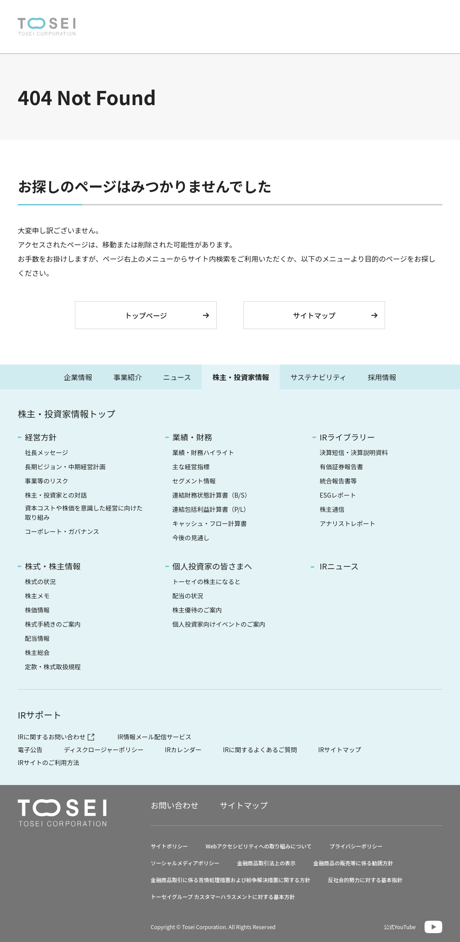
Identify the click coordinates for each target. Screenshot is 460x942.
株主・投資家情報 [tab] (240, 377)
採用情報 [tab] (382, 377)
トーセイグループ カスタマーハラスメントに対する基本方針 (223, 896)
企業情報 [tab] (78, 377)
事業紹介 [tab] (127, 377)
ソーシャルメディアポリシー (185, 863)
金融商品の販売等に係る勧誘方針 (353, 863)
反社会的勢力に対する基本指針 (365, 879)
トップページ (146, 315)
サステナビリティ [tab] (318, 377)
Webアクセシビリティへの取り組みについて (259, 846)
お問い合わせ (349, 15)
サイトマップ (314, 315)
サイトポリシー (169, 846)
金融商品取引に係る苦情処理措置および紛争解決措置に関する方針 (230, 879)
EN (411, 14)
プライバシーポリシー (355, 846)
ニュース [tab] (177, 377)
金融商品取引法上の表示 (266, 863)
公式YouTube (400, 926)
